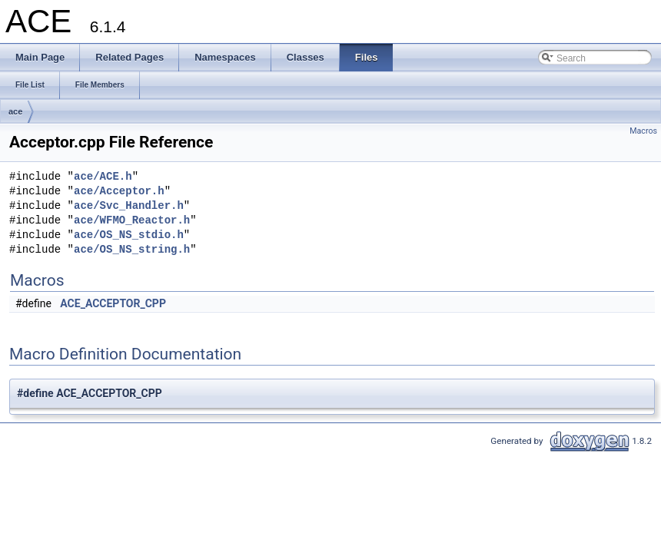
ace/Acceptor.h (119, 191)
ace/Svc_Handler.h (129, 206)
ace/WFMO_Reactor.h (132, 221)
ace (15, 111)
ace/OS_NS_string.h (132, 250)
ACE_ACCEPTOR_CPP (113, 303)
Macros (643, 131)
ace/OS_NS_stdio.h (129, 235)
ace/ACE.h (103, 177)
